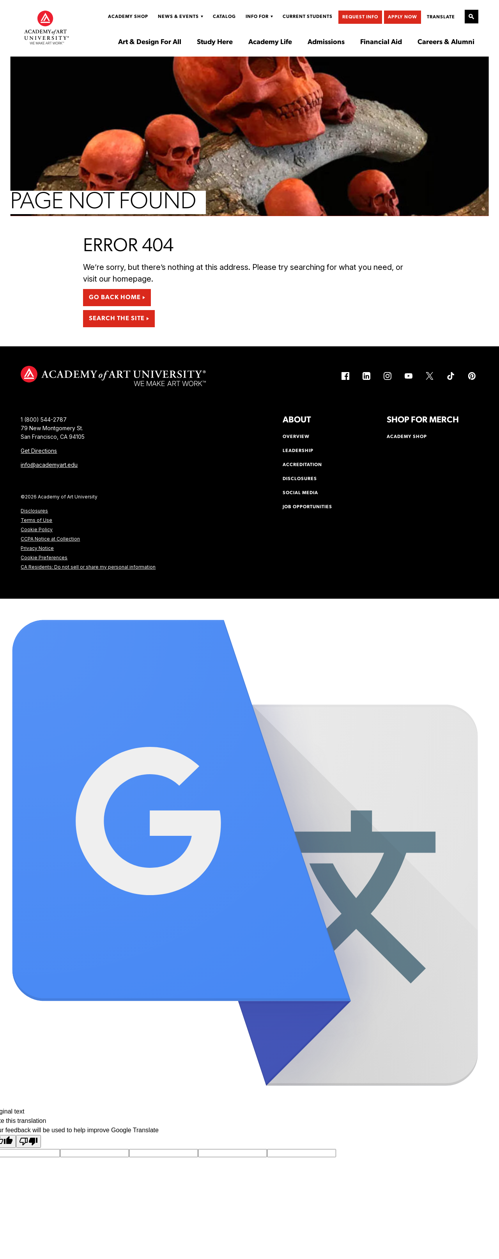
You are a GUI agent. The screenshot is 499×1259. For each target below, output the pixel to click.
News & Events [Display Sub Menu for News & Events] (178, 16)
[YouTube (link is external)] (408, 376)
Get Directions (39, 450)
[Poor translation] (28, 1141)
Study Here (215, 42)
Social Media (300, 493)
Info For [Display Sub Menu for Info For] (257, 16)
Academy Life (270, 42)
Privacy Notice (37, 548)
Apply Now (402, 17)
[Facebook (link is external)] (345, 376)
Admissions (326, 42)
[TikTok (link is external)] (450, 376)
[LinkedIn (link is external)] (366, 376)
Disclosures (34, 511)
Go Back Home (115, 297)
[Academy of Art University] (47, 27)
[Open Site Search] (471, 16)
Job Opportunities (307, 507)
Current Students (308, 16)
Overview (296, 436)
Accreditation (302, 465)
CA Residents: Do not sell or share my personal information (88, 567)
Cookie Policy (37, 529)
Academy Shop (128, 16)
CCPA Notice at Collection (50, 539)
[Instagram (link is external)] (387, 376)
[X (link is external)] (429, 376)
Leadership (298, 451)
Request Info (360, 17)
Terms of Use (36, 520)
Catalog (224, 16)
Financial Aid (381, 42)
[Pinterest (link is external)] (471, 376)
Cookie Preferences (44, 557)
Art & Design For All (149, 42)
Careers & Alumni (446, 42)
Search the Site (117, 319)
